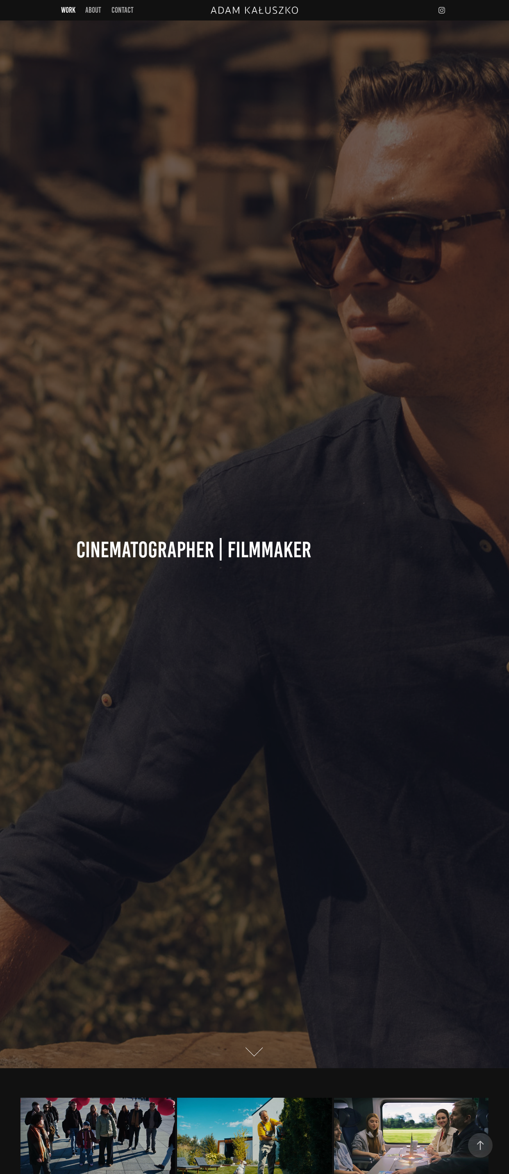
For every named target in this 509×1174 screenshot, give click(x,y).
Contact (122, 10)
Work (68, 10)
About (93, 10)
